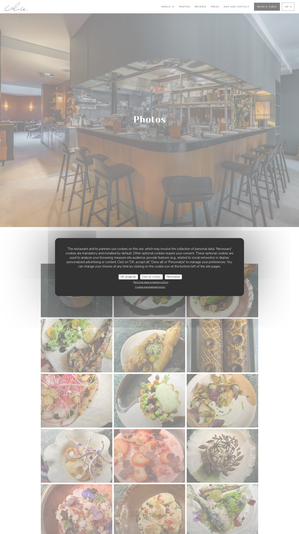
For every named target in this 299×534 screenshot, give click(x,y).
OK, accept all (128, 276)
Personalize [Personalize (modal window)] (173, 276)
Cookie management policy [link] (150, 287)
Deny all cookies (151, 276)
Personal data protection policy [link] (150, 282)
